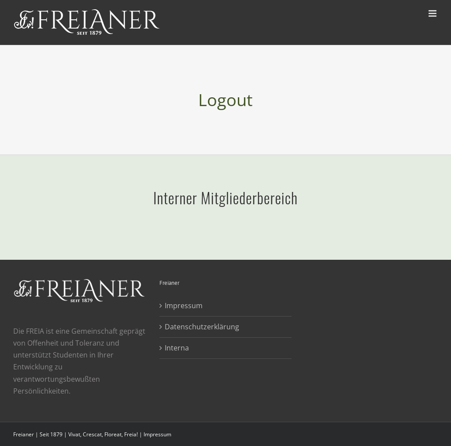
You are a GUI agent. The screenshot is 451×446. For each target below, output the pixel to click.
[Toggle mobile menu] (433, 13)
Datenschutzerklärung (202, 327)
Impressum (184, 305)
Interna (177, 348)
